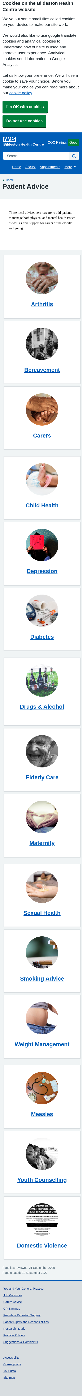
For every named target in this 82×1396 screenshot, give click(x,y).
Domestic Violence (42, 1245)
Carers (42, 435)
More (70, 166)
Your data (9, 1371)
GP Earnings (11, 1308)
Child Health (42, 505)
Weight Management (42, 1044)
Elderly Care (42, 777)
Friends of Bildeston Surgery (21, 1315)
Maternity (42, 843)
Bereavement (42, 370)
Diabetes (42, 637)
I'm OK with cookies (25, 107)
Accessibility (11, 1357)
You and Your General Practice (23, 1288)
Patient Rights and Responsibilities (26, 1322)
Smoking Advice (42, 978)
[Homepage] (24, 141)
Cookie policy (12, 1364)
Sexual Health (42, 913)
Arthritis (42, 304)
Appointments (50, 167)
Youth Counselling (42, 1180)
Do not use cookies (24, 121)
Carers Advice (12, 1301)
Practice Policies (14, 1335)
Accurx (30, 167)
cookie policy (20, 93)
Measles (42, 1114)
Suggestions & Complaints (20, 1342)
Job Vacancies (12, 1295)
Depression (42, 571)
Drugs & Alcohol (42, 706)
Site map (9, 1377)
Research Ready (14, 1328)
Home (16, 167)
